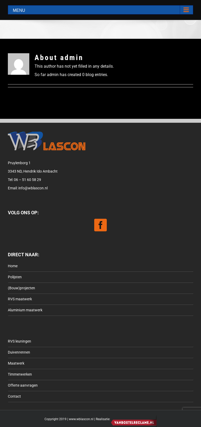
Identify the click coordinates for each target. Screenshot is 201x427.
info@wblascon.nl (33, 188)
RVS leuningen (19, 341)
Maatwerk (16, 363)
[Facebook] (100, 225)
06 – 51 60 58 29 (27, 180)
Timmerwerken (20, 374)
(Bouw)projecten (21, 288)
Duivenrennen (19, 352)
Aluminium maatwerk (25, 310)
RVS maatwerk (20, 299)
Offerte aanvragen (23, 385)
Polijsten (15, 277)
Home (13, 266)
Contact (14, 396)
